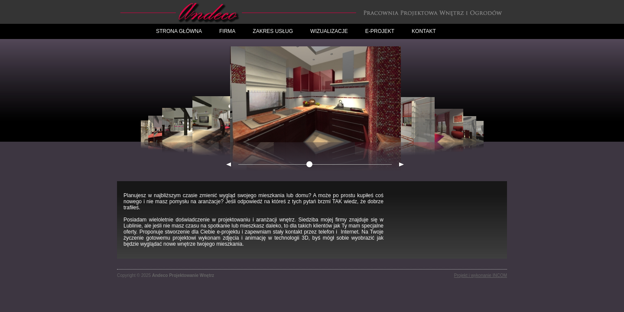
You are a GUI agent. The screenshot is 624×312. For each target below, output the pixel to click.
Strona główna (179, 31)
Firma (227, 31)
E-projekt (379, 31)
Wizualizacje (329, 31)
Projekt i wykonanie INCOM (480, 275)
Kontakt (424, 31)
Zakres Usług (273, 31)
